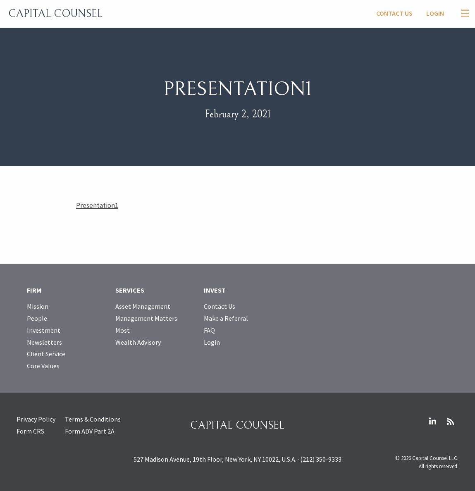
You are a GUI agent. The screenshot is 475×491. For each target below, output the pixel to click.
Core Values (43, 366)
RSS (450, 421)
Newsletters (44, 342)
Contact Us (394, 13)
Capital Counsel (55, 13)
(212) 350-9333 (320, 459)
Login (435, 13)
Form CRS (30, 431)
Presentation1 (97, 205)
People (37, 318)
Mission (37, 306)
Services (129, 290)
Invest (215, 290)
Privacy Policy (36, 419)
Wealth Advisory (138, 342)
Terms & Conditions (93, 419)
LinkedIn (432, 421)
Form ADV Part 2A (90, 431)
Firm (34, 290)
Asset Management (142, 306)
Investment (43, 330)
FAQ (209, 330)
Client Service (46, 354)
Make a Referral (226, 318)
